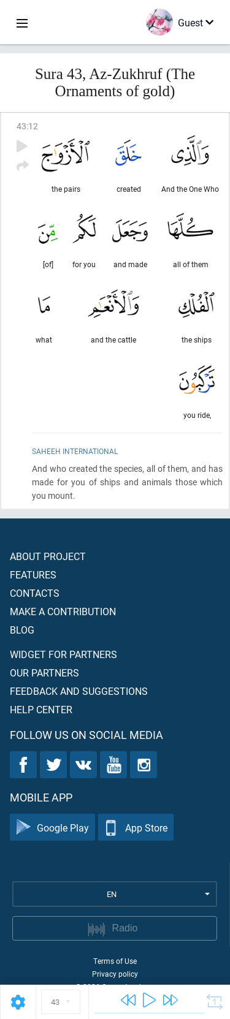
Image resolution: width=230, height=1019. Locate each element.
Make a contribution (63, 611)
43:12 (27, 126)
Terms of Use (115, 961)
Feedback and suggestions (79, 690)
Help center (41, 709)
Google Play (52, 827)
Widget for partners (63, 654)
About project (48, 556)
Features (33, 574)
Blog (22, 629)
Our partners (44, 672)
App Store (135, 827)
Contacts (34, 592)
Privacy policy (115, 974)
